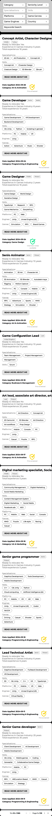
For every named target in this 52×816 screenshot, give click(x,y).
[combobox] (38, 5)
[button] (14, 5)
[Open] (46, 5)
